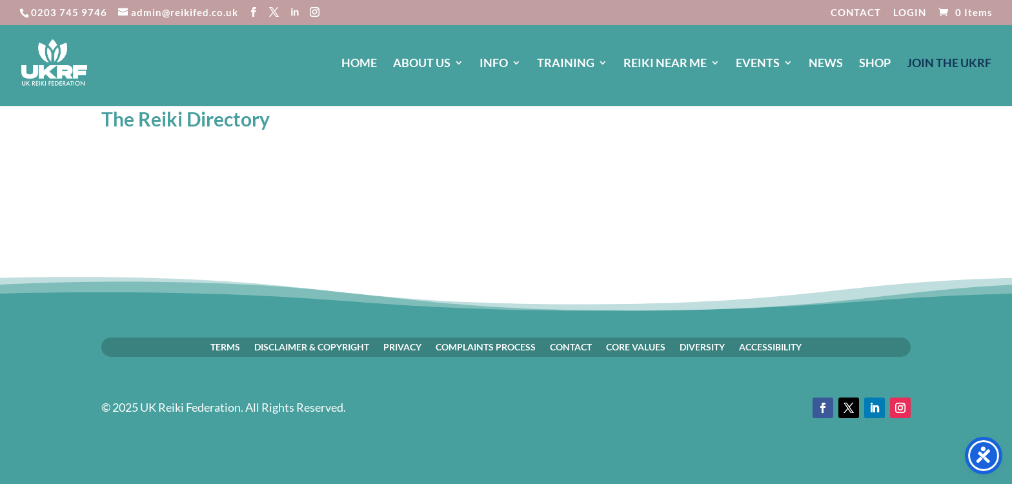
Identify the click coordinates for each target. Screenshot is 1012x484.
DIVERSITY (702, 346)
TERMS (225, 346)
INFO (494, 64)
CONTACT (856, 13)
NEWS (826, 64)
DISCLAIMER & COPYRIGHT (311, 346)
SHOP (875, 64)
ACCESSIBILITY (770, 346)
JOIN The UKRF (949, 64)
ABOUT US (421, 64)
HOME (359, 64)
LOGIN (909, 13)
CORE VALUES (635, 346)
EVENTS (758, 64)
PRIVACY (402, 346)
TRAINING (565, 64)
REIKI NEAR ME (665, 64)
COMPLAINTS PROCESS (486, 346)
